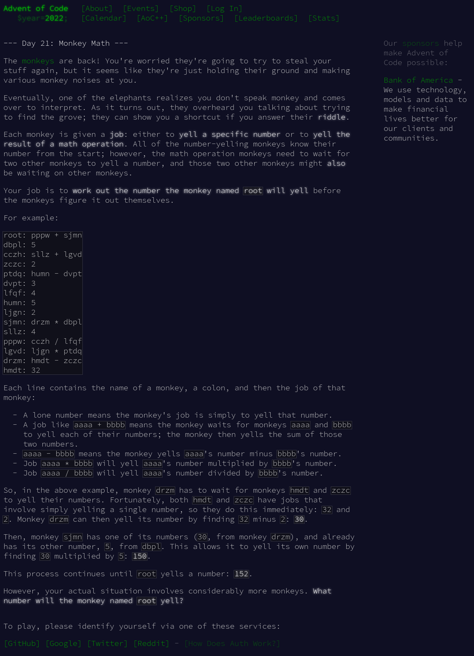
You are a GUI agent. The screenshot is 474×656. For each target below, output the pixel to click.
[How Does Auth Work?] (232, 643)
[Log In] (224, 8)
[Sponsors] (201, 18)
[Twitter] (107, 643)
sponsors (420, 43)
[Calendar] (104, 18)
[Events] (140, 8)
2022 (54, 18)
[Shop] (183, 8)
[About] (97, 8)
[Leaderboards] (266, 18)
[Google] (63, 643)
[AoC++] (152, 18)
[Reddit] (151, 643)
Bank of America (418, 80)
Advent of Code (35, 8)
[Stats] (324, 18)
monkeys (38, 60)
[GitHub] (21, 643)
